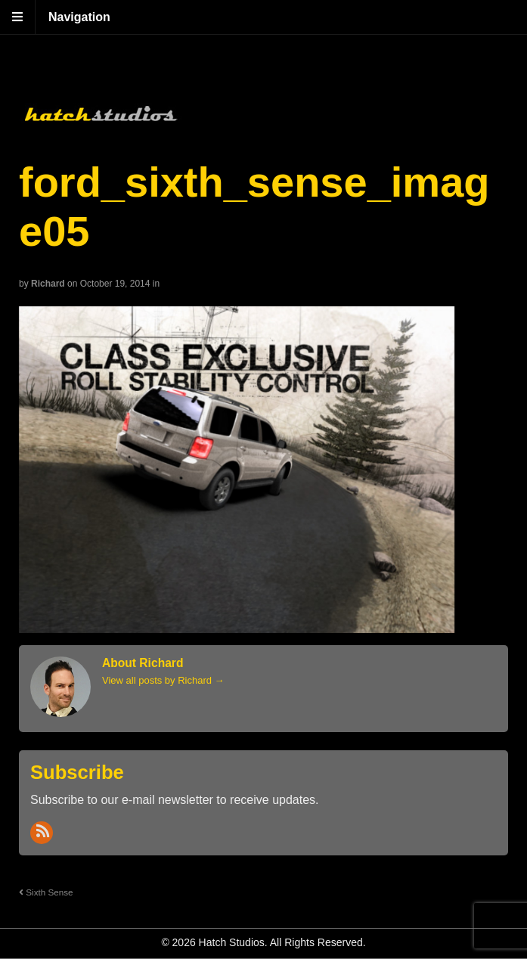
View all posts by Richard (163, 680)
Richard (48, 283)
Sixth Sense (46, 892)
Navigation (79, 17)
